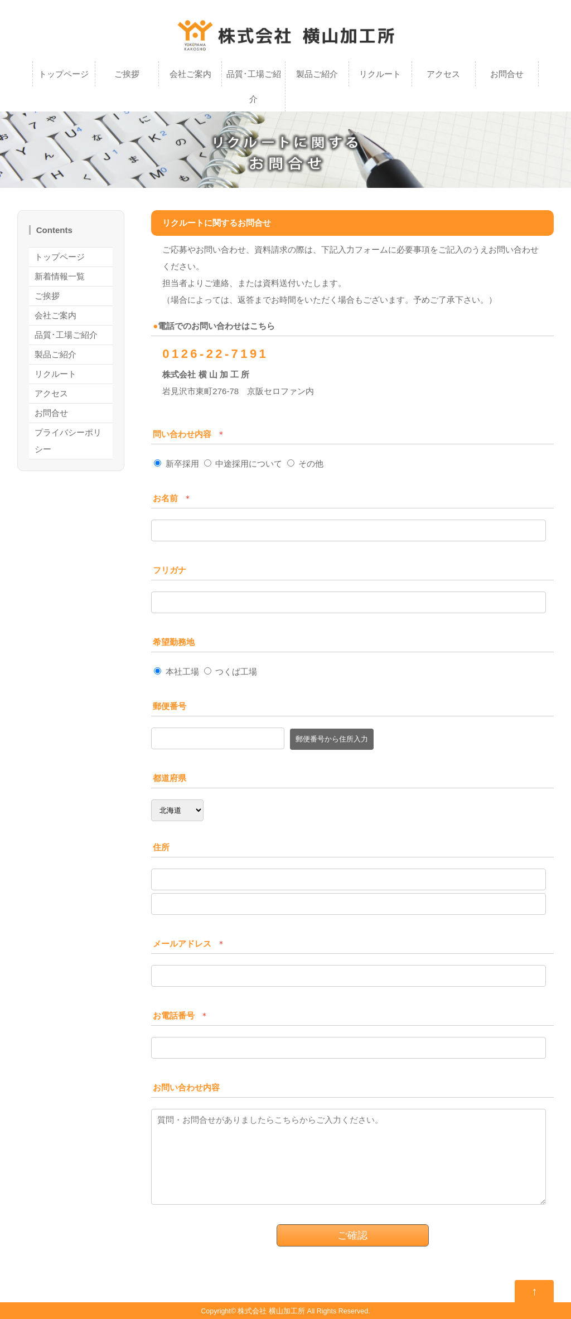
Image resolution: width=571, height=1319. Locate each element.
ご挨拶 (126, 74)
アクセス (443, 74)
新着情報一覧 (60, 276)
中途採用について (243, 463)
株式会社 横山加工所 (271, 1311)
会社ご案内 (190, 74)
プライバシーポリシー (68, 441)
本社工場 (176, 671)
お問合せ (507, 74)
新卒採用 (176, 463)
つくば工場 (230, 671)
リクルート (380, 74)
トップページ (63, 74)
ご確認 (352, 1235)
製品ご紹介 (317, 74)
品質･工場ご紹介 (253, 86)
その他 (305, 463)
